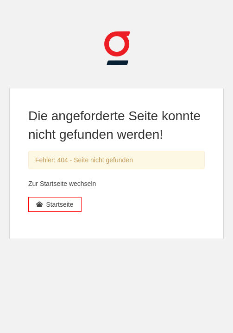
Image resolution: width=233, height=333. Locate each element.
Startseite (55, 204)
